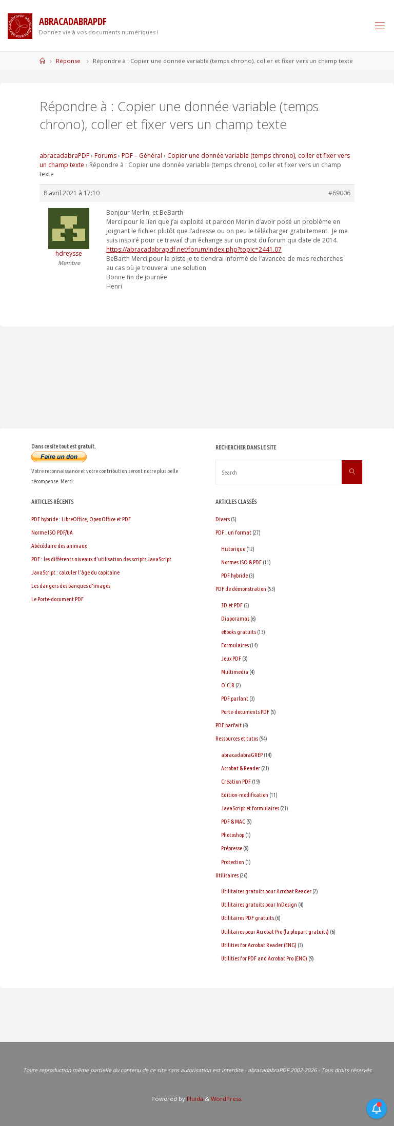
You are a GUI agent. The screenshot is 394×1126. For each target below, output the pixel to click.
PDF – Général (142, 155)
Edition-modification (244, 794)
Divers (222, 519)
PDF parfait (228, 725)
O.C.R (227, 685)
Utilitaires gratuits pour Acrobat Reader (266, 891)
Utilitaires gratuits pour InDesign (259, 904)
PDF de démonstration (240, 588)
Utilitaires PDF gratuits (247, 917)
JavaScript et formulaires (250, 808)
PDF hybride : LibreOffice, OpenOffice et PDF (81, 519)
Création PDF (236, 781)
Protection (232, 861)
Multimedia (234, 671)
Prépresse (231, 848)
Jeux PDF (231, 658)
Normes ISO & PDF (241, 562)
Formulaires (235, 645)
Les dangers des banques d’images (70, 585)
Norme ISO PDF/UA (52, 532)
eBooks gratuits (238, 631)
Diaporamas (235, 618)
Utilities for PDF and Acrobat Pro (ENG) (264, 958)
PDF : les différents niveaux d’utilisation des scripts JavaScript (101, 559)
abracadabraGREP (242, 754)
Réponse (68, 61)
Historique (233, 548)
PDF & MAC (233, 821)
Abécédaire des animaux (59, 545)
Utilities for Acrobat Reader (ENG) (259, 944)
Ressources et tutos (236, 738)
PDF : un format (233, 532)
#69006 (339, 193)
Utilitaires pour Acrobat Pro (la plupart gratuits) (275, 931)
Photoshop (232, 834)
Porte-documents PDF (245, 711)
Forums (105, 155)
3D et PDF (232, 605)
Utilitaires (227, 875)
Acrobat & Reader (240, 768)
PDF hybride (234, 575)
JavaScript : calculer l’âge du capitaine (75, 572)
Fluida (194, 1098)
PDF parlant (234, 698)
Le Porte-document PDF (57, 599)
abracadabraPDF (64, 155)
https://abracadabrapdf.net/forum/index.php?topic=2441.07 (194, 249)
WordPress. (227, 1098)
